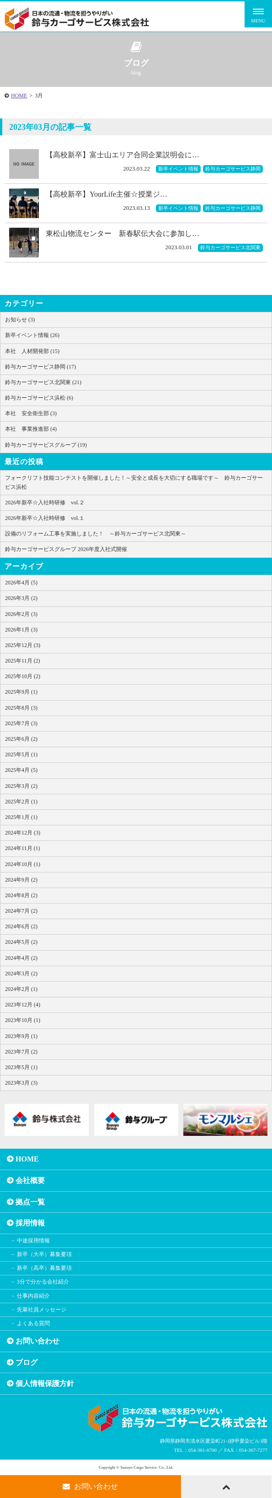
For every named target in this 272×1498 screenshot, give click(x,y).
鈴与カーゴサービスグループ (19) (46, 445)
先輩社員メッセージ (41, 1309)
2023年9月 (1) (21, 1036)
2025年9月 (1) (21, 692)
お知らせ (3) (20, 319)
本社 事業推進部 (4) (31, 429)
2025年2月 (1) (21, 801)
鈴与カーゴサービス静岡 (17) (40, 367)
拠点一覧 (30, 1202)
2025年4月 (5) (21, 770)
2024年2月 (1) (21, 989)
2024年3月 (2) (21, 973)
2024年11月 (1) (22, 848)
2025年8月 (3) (21, 708)
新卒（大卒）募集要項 (44, 1254)
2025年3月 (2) (21, 786)
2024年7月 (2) (21, 911)
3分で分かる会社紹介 (43, 1282)
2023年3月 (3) (21, 1083)
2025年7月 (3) (21, 723)
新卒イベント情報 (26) (32, 335)
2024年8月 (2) (21, 895)
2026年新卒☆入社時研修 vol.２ (45, 502)
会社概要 (30, 1180)
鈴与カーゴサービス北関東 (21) (43, 382)
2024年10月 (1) (22, 864)
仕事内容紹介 (33, 1296)
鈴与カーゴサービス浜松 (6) (39, 398)
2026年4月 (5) (21, 582)
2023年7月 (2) (21, 1052)
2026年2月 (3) (21, 614)
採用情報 (30, 1223)
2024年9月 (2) (21, 880)
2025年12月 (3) (22, 645)
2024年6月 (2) (21, 926)
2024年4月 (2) (21, 958)
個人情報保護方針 (45, 1383)
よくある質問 (33, 1323)
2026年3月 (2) (21, 598)
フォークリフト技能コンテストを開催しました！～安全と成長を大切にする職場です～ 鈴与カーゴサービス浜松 (134, 482)
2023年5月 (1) (21, 1067)
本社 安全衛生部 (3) (31, 413)
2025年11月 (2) (22, 661)
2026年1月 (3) (21, 629)
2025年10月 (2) (22, 676)
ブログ (26, 1362)
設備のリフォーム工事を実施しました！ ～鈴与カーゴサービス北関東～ (95, 533)
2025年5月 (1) (21, 754)
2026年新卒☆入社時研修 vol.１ (45, 518)
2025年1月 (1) (21, 817)
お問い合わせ (37, 1341)
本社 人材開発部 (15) (32, 351)
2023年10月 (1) (22, 1020)
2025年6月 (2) (21, 739)
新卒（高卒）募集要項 (44, 1268)
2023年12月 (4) (22, 1004)
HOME (19, 95)
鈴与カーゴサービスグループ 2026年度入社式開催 (66, 549)
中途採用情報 (33, 1240)
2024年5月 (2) (21, 942)
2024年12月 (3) (22, 832)
